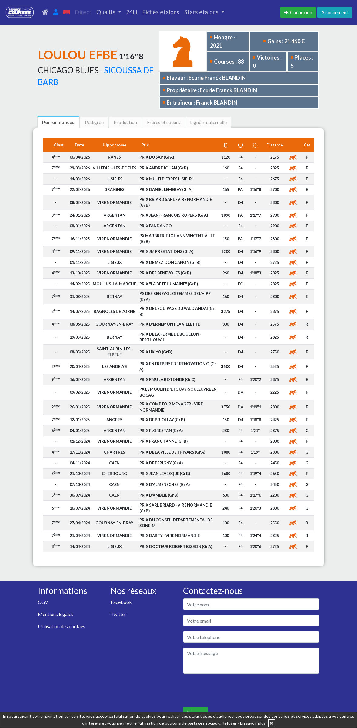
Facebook (121, 602)
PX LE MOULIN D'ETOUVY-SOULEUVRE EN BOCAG (178, 392)
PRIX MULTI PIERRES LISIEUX (166, 178)
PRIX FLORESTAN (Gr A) (161, 430)
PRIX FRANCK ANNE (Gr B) (163, 441)
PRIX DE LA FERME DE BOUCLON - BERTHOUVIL (170, 337)
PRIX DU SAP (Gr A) (156, 157)
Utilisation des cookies (61, 626)
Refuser (229, 723)
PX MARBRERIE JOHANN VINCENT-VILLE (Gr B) (177, 238)
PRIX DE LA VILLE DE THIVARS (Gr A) (172, 452)
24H (131, 11)
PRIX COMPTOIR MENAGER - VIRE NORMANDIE (171, 407)
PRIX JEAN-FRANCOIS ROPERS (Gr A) (173, 215)
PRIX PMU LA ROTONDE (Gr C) (167, 379)
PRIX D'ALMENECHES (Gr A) (164, 484)
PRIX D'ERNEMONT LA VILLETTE (169, 324)
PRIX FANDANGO (155, 225)
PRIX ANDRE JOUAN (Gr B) (163, 168)
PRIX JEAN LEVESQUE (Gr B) (164, 473)
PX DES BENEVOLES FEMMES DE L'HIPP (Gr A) (175, 296)
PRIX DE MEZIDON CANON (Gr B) (169, 262)
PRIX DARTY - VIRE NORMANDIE (169, 535)
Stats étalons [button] (202, 11)
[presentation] (229, 690)
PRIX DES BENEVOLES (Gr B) (165, 273)
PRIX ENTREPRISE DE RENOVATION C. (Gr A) (177, 366)
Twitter (118, 614)
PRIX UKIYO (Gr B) (155, 351)
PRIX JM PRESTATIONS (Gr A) (166, 251)
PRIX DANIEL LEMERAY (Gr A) (165, 189)
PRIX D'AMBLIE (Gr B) (158, 495)
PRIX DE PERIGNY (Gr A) (161, 463)
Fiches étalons (160, 11)
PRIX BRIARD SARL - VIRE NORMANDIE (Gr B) (175, 202)
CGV (43, 602)
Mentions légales (55, 614)
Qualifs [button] (106, 11)
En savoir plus (253, 723)
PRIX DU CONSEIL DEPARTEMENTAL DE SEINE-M (175, 522)
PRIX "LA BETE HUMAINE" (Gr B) (168, 283)
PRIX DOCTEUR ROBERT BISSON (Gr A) (175, 546)
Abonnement (334, 12)
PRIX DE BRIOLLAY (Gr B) (162, 419)
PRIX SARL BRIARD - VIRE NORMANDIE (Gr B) (175, 508)
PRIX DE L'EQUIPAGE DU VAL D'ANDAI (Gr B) (176, 311)
